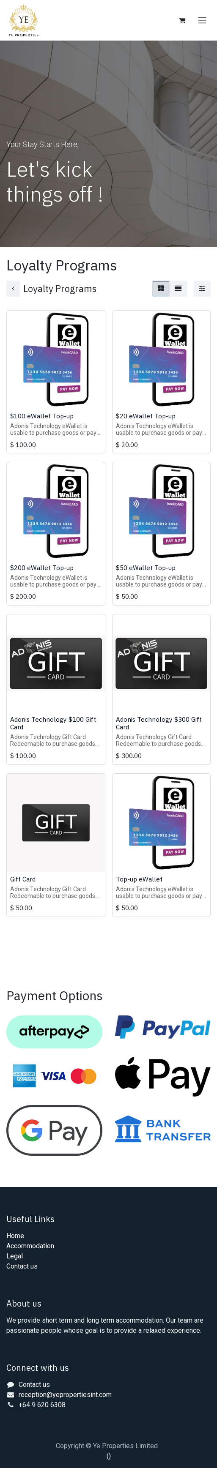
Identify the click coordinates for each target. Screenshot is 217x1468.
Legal (14, 1256)
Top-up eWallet (139, 879)
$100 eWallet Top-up (42, 416)
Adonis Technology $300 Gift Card (159, 723)
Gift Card (23, 879)
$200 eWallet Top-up (42, 567)
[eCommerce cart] (181, 20)
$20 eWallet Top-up (146, 416)
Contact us (22, 1266)
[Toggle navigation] (202, 20)
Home (15, 1236)
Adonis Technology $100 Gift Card (53, 723)
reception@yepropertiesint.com (65, 1395)
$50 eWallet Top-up (146, 567)
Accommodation (30, 1246)
